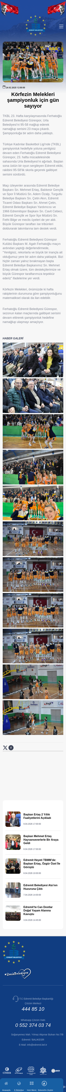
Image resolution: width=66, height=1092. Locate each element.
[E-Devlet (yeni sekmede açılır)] (19, 1075)
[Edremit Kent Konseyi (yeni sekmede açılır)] (43, 1075)
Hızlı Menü (31, 1090)
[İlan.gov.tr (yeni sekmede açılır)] (56, 1075)
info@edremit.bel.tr (37, 1044)
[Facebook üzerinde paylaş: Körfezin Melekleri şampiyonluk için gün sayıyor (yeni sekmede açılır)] (11, 749)
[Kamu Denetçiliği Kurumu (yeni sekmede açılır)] (31, 1075)
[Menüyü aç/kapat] (61, 26)
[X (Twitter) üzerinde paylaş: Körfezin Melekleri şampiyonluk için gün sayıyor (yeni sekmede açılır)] (5, 749)
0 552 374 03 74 (33, 1025)
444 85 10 (33, 1009)
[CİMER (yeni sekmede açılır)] (7, 1075)
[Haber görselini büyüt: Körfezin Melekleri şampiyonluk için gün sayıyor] (33, 360)
